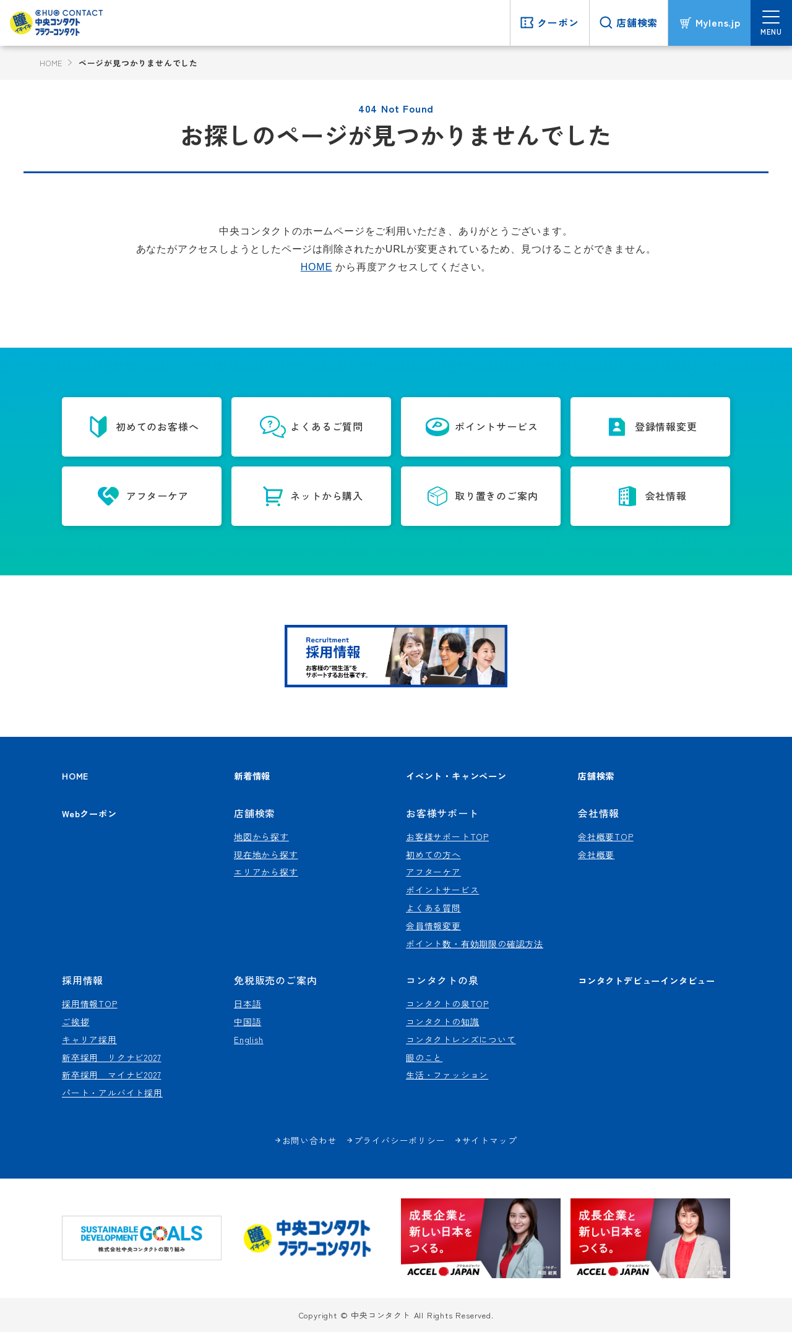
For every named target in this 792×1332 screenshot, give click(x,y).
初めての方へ (433, 854)
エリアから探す (266, 872)
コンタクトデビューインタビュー (646, 980)
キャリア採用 (89, 1039)
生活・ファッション (447, 1074)
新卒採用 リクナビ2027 (111, 1057)
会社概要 (596, 854)
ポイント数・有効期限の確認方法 (474, 943)
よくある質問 (433, 907)
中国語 (247, 1021)
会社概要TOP (606, 836)
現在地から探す (266, 854)
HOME (51, 63)
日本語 (247, 1003)
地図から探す (261, 836)
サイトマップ (489, 1140)
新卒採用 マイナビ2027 (111, 1074)
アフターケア (433, 872)
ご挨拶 (75, 1021)
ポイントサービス (442, 889)
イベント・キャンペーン (456, 775)
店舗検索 (596, 775)
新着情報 (252, 775)
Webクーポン (89, 813)
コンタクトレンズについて (461, 1039)
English (249, 1039)
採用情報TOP (90, 1003)
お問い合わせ (309, 1140)
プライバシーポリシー (400, 1140)
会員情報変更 (433, 925)
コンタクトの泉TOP (447, 1003)
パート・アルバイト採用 (112, 1092)
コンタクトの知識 (442, 1021)
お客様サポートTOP (447, 836)
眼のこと (424, 1057)
